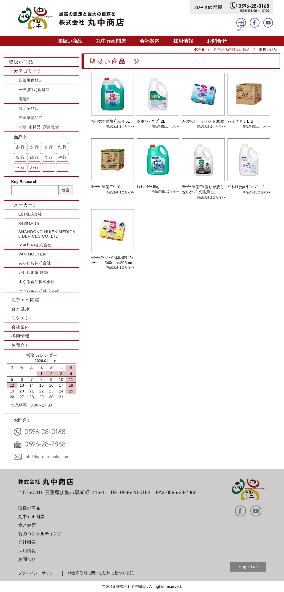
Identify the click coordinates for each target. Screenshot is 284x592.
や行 (62, 157)
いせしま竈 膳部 (33, 272)
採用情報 (183, 41)
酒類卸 (24, 99)
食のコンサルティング (40, 533)
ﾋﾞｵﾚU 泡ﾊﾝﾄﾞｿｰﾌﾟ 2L (247, 187)
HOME (198, 49)
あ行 (20, 147)
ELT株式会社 (30, 214)
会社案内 (149, 41)
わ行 (34, 167)
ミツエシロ (22, 318)
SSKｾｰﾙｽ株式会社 (35, 245)
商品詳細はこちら (118, 126)
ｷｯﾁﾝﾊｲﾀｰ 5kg (148, 186)
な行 (20, 157)
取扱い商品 (69, 41)
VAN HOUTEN (32, 254)
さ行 (48, 147)
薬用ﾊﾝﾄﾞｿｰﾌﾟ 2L (151, 121)
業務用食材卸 (30, 80)
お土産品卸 (28, 108)
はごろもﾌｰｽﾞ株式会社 (38, 291)
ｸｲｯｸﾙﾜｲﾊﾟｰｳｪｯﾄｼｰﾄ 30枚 (203, 121)
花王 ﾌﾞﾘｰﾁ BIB (240, 121)
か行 (34, 147)
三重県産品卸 (30, 117)
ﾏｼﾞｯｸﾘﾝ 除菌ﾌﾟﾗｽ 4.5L (110, 121)
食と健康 (20, 308)
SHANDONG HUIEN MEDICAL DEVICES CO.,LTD (46, 234)
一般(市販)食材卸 (34, 89)
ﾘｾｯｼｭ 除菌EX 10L (107, 187)
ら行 (20, 167)
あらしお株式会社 (34, 263)
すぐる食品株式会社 (36, 281)
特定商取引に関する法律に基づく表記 (101, 573)
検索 (65, 190)
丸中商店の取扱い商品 (232, 49)
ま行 (48, 157)
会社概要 (27, 542)
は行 (34, 157)
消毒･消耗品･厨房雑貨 (38, 127)
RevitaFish (28, 223)
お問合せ (217, 41)
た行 (62, 147)
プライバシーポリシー (37, 573)
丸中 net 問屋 (111, 41)
